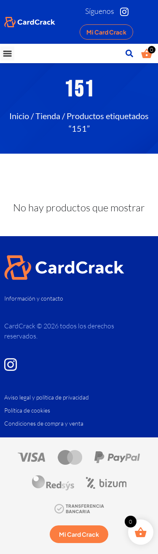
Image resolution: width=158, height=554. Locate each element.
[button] (7, 54)
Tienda (47, 116)
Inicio (19, 116)
